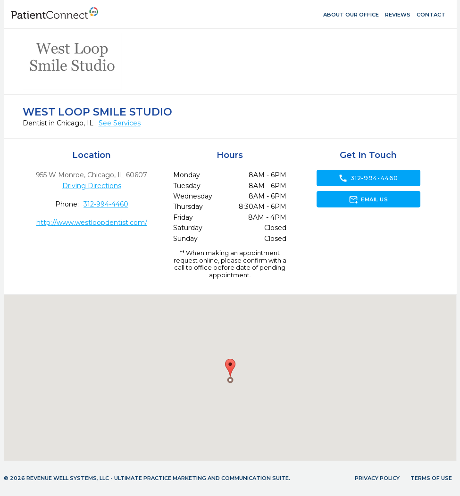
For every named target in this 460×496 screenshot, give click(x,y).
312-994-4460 (106, 204)
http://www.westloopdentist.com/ (91, 222)
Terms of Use (431, 478)
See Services (120, 123)
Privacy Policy (377, 478)
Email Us (368, 199)
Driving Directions (91, 186)
